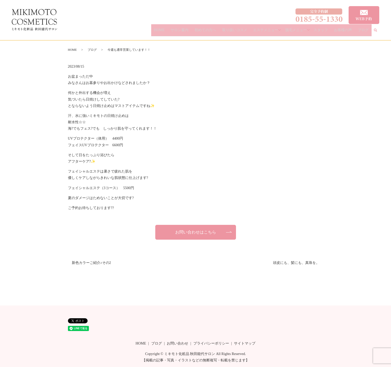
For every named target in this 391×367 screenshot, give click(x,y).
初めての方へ (224, 32)
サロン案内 (202, 32)
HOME (186, 32)
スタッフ (330, 32)
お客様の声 (349, 32)
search (378, 32)
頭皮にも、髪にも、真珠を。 (296, 263)
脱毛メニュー (306, 32)
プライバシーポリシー (211, 343)
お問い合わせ (177, 343)
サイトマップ (244, 343)
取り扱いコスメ (249, 32)
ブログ (365, 32)
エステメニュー (276, 32)
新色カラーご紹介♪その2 (91, 263)
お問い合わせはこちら (195, 232)
